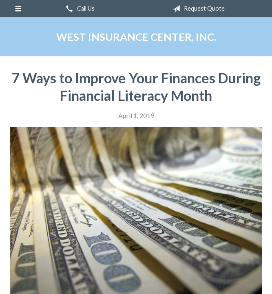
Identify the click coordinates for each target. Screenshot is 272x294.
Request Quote (197, 8)
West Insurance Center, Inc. (136, 37)
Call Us (79, 8)
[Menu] (17, 8)
